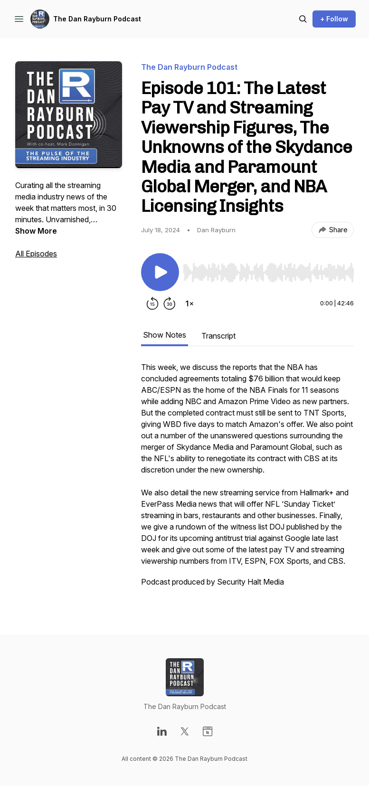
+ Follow (334, 19)
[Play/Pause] (160, 272)
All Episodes (36, 253)
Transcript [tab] (218, 336)
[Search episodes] (303, 19)
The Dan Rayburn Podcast (97, 19)
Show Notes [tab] (164, 335)
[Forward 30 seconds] (169, 303)
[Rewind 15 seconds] (152, 303)
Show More (36, 231)
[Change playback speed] (189, 303)
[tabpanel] (247, 479)
